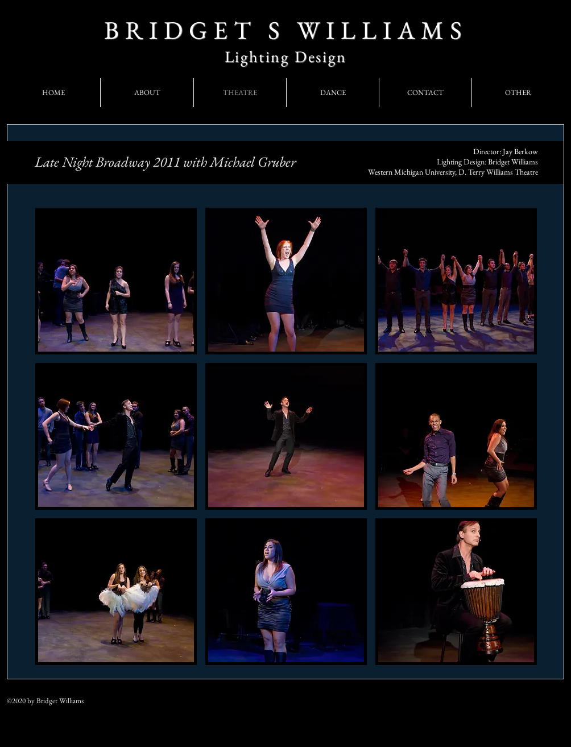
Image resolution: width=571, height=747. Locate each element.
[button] (116, 281)
